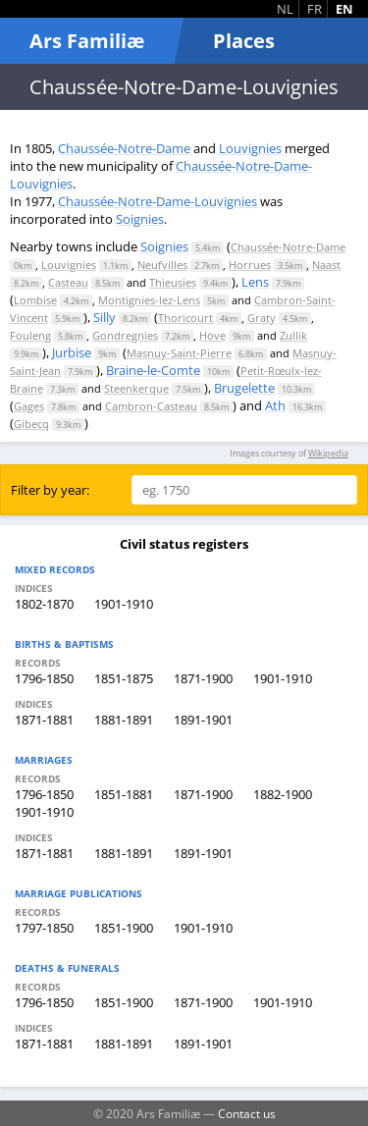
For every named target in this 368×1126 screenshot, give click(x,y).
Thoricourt (185, 317)
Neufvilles (162, 264)
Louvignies (250, 148)
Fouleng (30, 335)
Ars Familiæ (86, 40)
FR (314, 9)
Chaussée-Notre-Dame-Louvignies (157, 201)
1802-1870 (44, 604)
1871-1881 (44, 719)
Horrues (250, 264)
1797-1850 (44, 928)
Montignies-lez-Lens (149, 300)
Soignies (140, 219)
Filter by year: (50, 490)
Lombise (35, 300)
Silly (104, 317)
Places (244, 40)
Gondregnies (125, 335)
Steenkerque (136, 388)
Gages (29, 406)
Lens (255, 282)
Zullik (293, 335)
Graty (261, 317)
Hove (212, 335)
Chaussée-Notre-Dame (124, 148)
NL (285, 9)
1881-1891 (123, 719)
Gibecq (31, 423)
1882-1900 (282, 794)
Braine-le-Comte (153, 370)
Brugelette (244, 388)
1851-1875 (123, 678)
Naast (326, 264)
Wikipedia (328, 453)
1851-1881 (123, 794)
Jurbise (71, 352)
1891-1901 (203, 719)
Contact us (247, 1113)
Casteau (68, 282)
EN (344, 9)
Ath (275, 405)
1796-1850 (44, 678)
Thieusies (172, 282)
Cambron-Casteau (151, 406)
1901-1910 (123, 604)
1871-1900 (203, 678)
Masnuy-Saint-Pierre (179, 353)
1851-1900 (123, 928)
